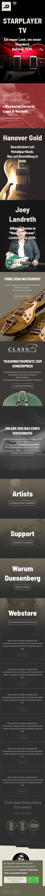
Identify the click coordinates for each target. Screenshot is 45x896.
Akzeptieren (22, 655)
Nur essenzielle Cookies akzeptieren (15, 880)
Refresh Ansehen (22, 56)
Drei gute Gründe (22, 587)
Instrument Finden (22, 296)
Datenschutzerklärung (28, 646)
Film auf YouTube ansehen (22, 453)
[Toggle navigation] (15, 3)
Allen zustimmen (33, 880)
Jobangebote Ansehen (13, 118)
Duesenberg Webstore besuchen (23, 622)
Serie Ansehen (22, 168)
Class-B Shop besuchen (22, 386)
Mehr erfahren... (7, 885)
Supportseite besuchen (22, 543)
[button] (11, 827)
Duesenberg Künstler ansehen (22, 503)
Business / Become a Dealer (16, 891)
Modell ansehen (22, 245)
